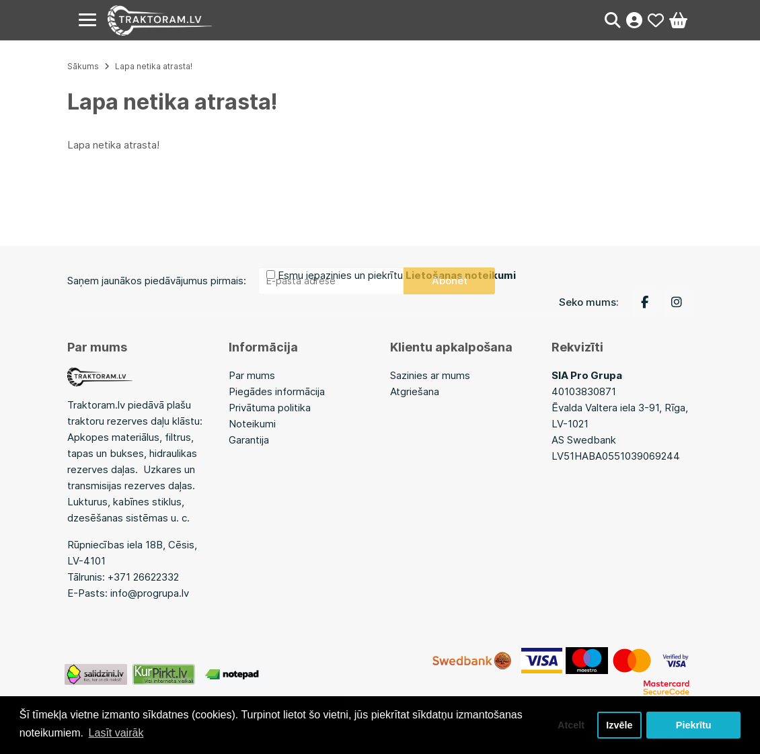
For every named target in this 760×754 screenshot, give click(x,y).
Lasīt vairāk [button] (116, 733)
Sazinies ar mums (430, 375)
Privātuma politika (270, 407)
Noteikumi (252, 423)
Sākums (83, 66)
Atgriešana (414, 391)
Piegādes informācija (277, 391)
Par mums (252, 375)
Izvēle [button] (619, 725)
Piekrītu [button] (694, 725)
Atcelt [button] (571, 725)
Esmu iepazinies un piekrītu (397, 275)
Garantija (249, 439)
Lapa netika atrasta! (153, 66)
